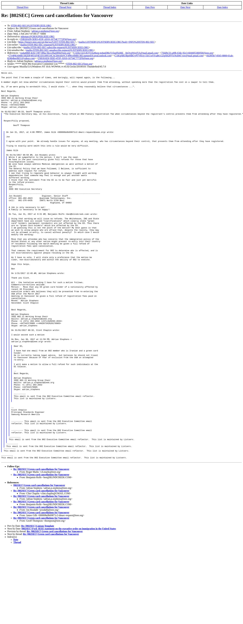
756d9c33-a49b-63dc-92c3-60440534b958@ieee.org (187, 53)
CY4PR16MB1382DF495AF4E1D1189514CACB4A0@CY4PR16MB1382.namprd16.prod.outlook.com (60, 55)
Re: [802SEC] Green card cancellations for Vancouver (41, 547)
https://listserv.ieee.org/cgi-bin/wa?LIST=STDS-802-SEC (47, 42)
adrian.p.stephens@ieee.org (45, 31)
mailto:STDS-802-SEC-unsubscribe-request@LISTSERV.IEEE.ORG (60, 50)
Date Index (222, 7)
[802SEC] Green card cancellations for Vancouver (39, 563)
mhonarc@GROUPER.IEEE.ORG (38, 36)
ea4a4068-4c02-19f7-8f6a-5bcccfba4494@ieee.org (45, 53)
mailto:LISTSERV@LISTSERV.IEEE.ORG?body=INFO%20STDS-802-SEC (117, 42)
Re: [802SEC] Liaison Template (37, 603)
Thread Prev (23, 7)
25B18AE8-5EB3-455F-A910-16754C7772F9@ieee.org (47, 39)
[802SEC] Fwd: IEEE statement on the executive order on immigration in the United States (69, 606)
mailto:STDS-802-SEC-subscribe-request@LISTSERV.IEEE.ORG (56, 47)
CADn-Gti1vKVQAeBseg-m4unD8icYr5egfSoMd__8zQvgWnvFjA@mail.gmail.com (116, 53)
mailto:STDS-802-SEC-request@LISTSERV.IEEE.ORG (48, 44)
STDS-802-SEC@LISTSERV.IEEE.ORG (31, 25)
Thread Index (109, 7)
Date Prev (150, 7)
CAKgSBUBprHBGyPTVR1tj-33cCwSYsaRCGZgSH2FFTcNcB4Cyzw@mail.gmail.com (159, 55)
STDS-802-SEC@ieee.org (79, 64)
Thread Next (65, 7)
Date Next (185, 7)
